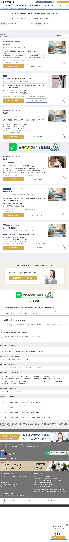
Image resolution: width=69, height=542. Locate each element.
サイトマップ (42, 446)
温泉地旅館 (11, 351)
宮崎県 (38, 417)
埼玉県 (22, 400)
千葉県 (28, 400)
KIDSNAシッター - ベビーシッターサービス (7, 486)
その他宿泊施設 (32, 351)
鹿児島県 (22, 417)
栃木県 (38, 400)
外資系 (17, 378)
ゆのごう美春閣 (11, 162)
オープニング (50, 381)
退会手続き (17, 446)
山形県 (32, 410)
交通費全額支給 (26, 381)
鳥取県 (32, 415)
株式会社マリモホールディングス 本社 (16, 81)
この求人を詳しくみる (36, 66)
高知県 (53, 415)
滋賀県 (27, 402)
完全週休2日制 (57, 378)
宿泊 (3, 367)
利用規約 (12, 446)
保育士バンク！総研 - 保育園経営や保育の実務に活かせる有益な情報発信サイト (48, 480)
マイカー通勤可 (5, 381)
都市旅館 (57, 349)
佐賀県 (43, 417)
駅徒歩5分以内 (37, 378)
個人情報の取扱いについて (58, 444)
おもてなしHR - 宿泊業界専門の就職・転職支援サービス (44, 484)
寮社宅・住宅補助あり (15, 381)
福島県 (16, 410)
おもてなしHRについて (48, 5)
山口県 (21, 415)
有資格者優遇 (22, 383)
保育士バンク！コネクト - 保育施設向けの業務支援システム (45, 475)
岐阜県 (21, 405)
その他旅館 (24, 351)
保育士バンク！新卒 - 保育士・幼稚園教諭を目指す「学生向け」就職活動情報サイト (15, 476)
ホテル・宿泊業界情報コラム (34, 5)
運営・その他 (41, 351)
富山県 (27, 412)
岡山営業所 (10, 47)
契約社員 (9, 391)
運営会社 (22, 446)
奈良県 (32, 402)
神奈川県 (17, 400)
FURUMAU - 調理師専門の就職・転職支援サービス (43, 486)
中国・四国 (6, 8)
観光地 (13, 359)
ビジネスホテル (13, 349)
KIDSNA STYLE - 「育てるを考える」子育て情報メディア (10, 484)
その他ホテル (50, 349)
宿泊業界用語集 (29, 446)
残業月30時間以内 (36, 376)
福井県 (37, 412)
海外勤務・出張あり (46, 376)
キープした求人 (61, 5)
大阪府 (11, 402)
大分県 (33, 417)
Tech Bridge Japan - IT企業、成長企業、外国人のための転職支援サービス (13, 495)
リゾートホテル (22, 349)
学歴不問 (12, 376)
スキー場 (19, 359)
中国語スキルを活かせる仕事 (8, 378)
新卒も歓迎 (42, 381)
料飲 (7, 367)
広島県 (11, 415)
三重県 (27, 405)
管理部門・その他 (13, 8)
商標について (35, 446)
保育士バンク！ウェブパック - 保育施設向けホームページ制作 (45, 478)
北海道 (11, 407)
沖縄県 (49, 417)
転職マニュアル (30, 444)
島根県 (27, 415)
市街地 (8, 359)
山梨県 (32, 412)
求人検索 (8, 5)
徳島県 (48, 415)
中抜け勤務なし (5, 383)
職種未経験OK (34, 381)
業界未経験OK (14, 383)
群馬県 (43, 400)
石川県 (21, 412)
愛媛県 (37, 415)
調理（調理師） (13, 367)
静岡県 (16, 405)
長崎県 (28, 417)
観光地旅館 (4, 351)
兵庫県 (16, 402)
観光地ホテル (30, 349)
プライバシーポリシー (4, 446)
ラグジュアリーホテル (40, 349)
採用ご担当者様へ (48, 444)
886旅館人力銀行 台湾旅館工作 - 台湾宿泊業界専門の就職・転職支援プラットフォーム (50, 491)
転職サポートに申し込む (60, 2)
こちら (16, 311)
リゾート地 (26, 359)
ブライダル (32, 367)
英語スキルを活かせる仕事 (58, 376)
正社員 (3, 391)
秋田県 (37, 410)
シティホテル (4, 349)
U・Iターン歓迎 (20, 376)
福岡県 (11, 417)
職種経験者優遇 (58, 381)
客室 (20, 367)
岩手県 (27, 410)
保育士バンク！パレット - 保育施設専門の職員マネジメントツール (46, 476)
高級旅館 (18, 351)
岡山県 (16, 415)
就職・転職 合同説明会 (21, 5)
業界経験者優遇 (5, 376)
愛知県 (11, 405)
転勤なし (27, 376)
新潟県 (11, 412)
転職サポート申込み (4, 444)
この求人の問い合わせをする (13, 66)
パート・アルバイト (17, 391)
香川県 (43, 415)
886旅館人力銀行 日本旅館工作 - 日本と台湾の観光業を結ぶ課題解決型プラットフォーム (50, 489)
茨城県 (33, 400)
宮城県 (11, 410)
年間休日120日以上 (47, 378)
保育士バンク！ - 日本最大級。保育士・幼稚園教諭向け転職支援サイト (13, 475)
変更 (20, 23)
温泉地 (3, 359)
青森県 (21, 410)
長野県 (16, 412)
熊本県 (16, 417)
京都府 (21, 402)
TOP (1, 8)
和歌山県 (38, 402)
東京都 (11, 400)
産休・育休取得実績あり (27, 378)
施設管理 (25, 367)
